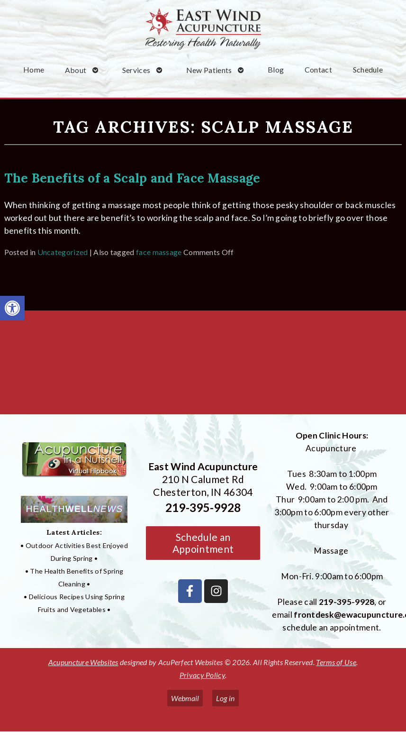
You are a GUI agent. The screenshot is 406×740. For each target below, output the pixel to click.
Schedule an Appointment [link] (203, 543)
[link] (12, 308)
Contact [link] (318, 69)
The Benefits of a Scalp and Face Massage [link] (132, 178)
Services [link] (136, 69)
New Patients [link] (209, 69)
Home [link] (33, 69)
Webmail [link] (185, 698)
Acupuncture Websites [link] (83, 662)
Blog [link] (276, 69)
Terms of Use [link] (336, 662)
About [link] (76, 69)
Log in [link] (225, 698)
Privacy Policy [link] (202, 674)
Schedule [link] (368, 69)
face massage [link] (159, 251)
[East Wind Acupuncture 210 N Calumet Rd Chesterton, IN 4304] (203, 366)
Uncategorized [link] (62, 251)
